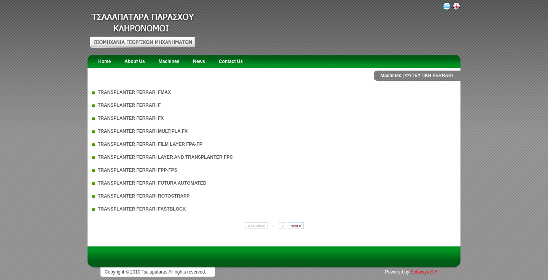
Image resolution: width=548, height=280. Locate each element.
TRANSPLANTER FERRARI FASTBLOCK (142, 209)
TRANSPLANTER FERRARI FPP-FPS (137, 170)
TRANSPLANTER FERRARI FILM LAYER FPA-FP (150, 144)
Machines (169, 61)
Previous (256, 226)
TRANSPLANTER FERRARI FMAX (134, 92)
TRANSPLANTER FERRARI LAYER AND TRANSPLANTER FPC (165, 157)
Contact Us (231, 61)
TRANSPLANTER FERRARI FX (131, 118)
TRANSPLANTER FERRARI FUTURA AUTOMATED (152, 183)
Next (295, 226)
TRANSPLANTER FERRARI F (129, 105)
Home (104, 61)
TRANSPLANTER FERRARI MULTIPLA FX (143, 131)
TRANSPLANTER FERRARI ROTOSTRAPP (144, 196)
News (199, 61)
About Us (134, 61)
